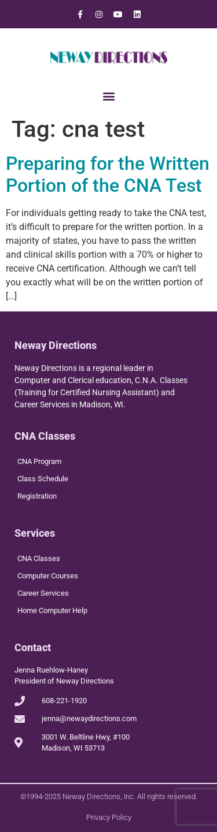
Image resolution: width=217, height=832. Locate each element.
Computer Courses (47, 575)
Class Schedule (42, 478)
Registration (37, 496)
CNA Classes (38, 558)
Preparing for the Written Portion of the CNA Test (107, 174)
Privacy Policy (108, 817)
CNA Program (39, 461)
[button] (108, 95)
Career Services (43, 593)
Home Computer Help (52, 610)
